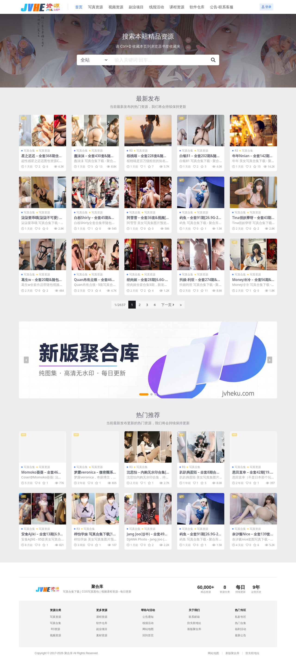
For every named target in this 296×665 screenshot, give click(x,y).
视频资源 (55, 635)
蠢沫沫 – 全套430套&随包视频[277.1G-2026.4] (94, 157)
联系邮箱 (194, 616)
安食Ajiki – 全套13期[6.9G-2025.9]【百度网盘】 (42, 536)
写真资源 (44, 151)
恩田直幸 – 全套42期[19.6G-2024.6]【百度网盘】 (252, 474)
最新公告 (240, 635)
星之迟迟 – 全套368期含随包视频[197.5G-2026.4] (41, 157)
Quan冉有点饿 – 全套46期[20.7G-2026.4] (94, 281)
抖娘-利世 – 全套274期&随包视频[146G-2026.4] (200, 281)
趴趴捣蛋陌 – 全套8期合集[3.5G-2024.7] (199, 474)
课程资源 (101, 616)
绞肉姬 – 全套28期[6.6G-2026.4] (148, 281)
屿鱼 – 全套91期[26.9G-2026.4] (199, 219)
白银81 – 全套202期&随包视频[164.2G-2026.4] (199, 157)
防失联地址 (194, 623)
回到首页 (148, 635)
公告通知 (148, 616)
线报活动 (148, 623)
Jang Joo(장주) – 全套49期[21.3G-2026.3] (147, 536)
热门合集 (240, 623)
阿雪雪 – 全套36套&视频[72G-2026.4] (147, 219)
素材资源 (101, 635)
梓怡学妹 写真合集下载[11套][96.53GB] (94, 536)
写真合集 (29, 151)
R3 (131, 151)
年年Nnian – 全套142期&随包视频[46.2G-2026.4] (252, 157)
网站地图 (148, 629)
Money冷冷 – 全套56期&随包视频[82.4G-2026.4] (251, 281)
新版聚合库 (194, 629)
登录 (266, 7)
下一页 (167, 304)
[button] (143, 394)
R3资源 (55, 629)
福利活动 (240, 629)
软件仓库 (101, 623)
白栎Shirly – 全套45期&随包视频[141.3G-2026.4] (94, 219)
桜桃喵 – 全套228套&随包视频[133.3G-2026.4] (147, 157)
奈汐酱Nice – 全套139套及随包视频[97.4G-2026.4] (253, 536)
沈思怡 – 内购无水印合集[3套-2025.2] (147, 474)
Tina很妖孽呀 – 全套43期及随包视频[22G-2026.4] (251, 219)
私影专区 (240, 616)
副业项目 (101, 629)
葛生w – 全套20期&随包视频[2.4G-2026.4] (41, 281)
